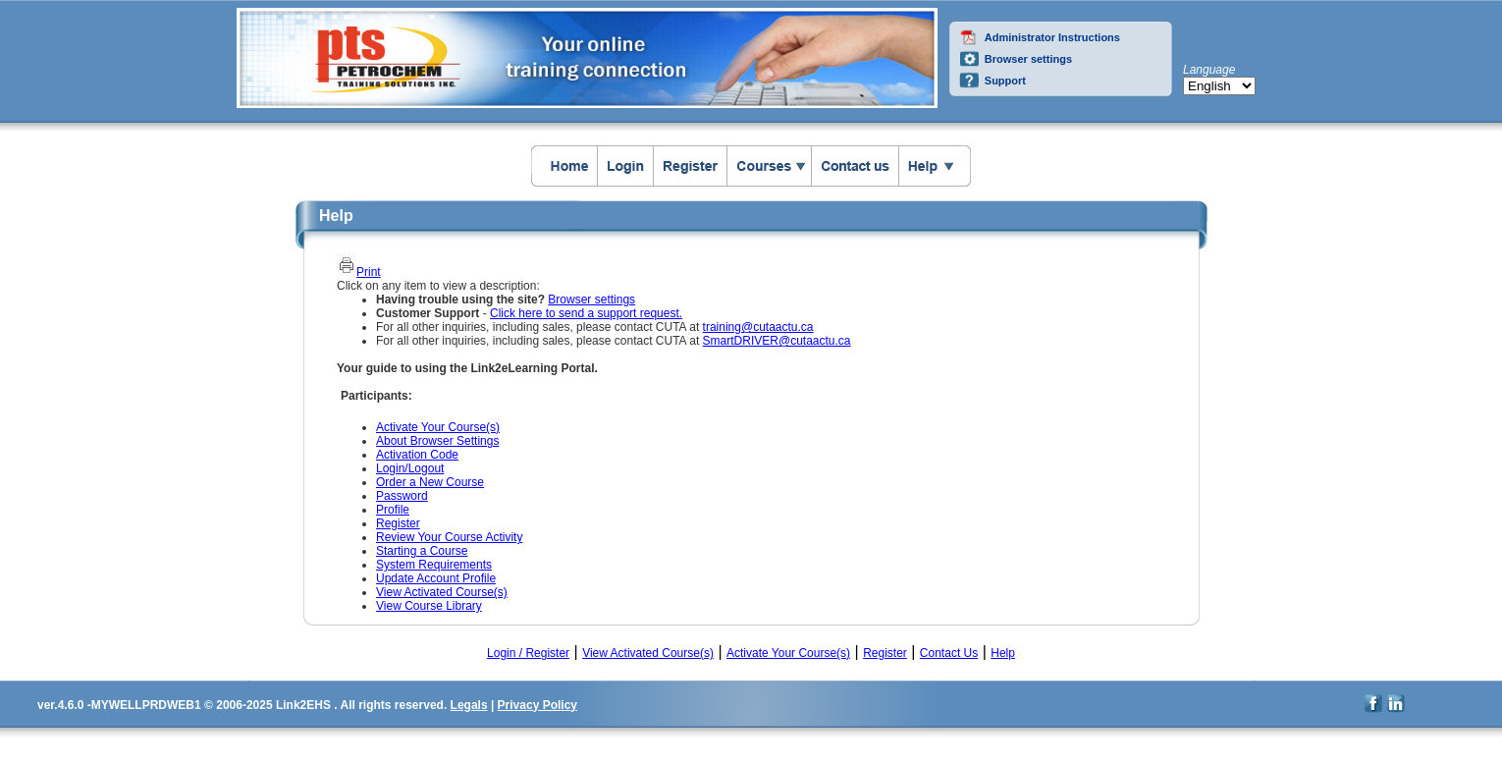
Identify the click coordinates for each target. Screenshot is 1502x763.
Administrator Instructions (1052, 37)
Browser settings (1028, 59)
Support (1005, 80)
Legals (469, 705)
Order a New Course (430, 482)
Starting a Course (421, 551)
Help (1003, 653)
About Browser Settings (437, 441)
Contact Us (949, 653)
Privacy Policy (537, 705)
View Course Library (429, 606)
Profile (392, 510)
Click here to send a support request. (586, 313)
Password (402, 496)
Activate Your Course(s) (438, 427)
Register (398, 523)
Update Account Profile (436, 578)
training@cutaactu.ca (758, 327)
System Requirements (434, 565)
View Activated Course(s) (442, 592)
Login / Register (528, 653)
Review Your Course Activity (449, 537)
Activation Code (417, 455)
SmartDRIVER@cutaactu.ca (777, 341)
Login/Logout (410, 468)
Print (368, 272)
